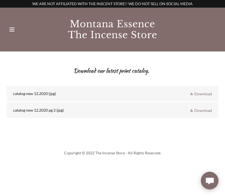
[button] (19, 29)
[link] (112, 36)
